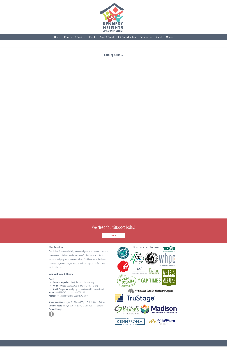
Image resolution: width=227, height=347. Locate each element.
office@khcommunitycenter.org (82, 282)
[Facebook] (51, 314)
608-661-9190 (79, 292)
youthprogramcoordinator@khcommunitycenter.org (89, 289)
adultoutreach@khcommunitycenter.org (82, 285)
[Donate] (113, 235)
